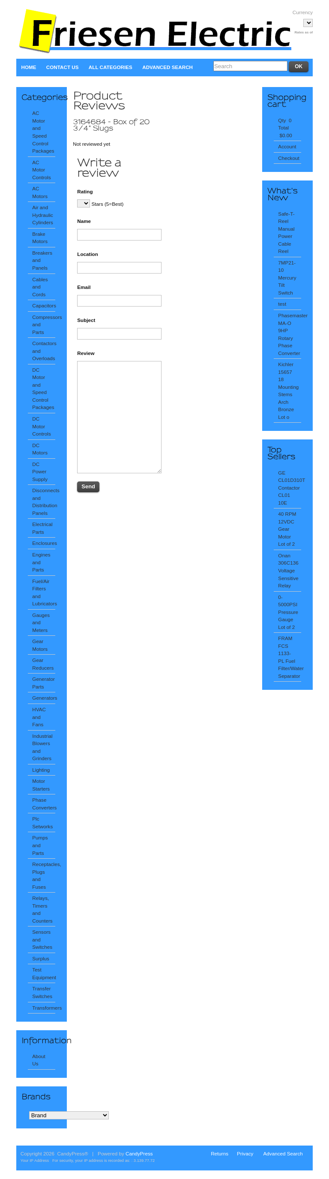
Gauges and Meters (41, 622)
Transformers (43, 1008)
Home (28, 67)
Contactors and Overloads (43, 350)
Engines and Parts (41, 562)
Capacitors (43, 305)
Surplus (40, 958)
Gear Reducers (43, 664)
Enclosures (43, 543)
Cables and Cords (40, 287)
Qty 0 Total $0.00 (285, 127)
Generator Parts (43, 682)
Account (287, 146)
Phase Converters (43, 803)
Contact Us (62, 67)
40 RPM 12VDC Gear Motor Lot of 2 (287, 529)
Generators (43, 698)
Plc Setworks (42, 822)
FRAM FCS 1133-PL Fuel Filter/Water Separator (289, 657)
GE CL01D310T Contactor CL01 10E (289, 487)
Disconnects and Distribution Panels (43, 501)
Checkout (288, 158)
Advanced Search (167, 67)
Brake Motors (40, 237)
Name (84, 221)
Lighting (41, 770)
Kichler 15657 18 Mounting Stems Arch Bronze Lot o (288, 390)
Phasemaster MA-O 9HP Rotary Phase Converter (289, 334)
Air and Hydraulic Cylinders (42, 215)
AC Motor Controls (41, 169)
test (282, 304)
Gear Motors (40, 645)
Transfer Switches (42, 992)
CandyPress (139, 1153)
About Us (38, 1060)
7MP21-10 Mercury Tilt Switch (287, 277)
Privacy (245, 1153)
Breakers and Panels (42, 260)
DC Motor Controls (41, 426)
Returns (219, 1153)
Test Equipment (43, 973)
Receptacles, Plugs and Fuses (43, 875)
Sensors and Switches (42, 939)
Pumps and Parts (40, 845)
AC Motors (40, 192)
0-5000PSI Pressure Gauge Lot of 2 (288, 612)
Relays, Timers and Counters (42, 909)
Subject (86, 320)
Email (83, 287)
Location (87, 254)
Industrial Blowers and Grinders (42, 747)
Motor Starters (41, 784)
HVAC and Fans (39, 717)
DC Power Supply (40, 471)
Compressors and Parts (43, 324)
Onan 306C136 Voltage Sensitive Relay (288, 570)
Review (85, 353)
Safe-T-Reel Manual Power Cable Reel (286, 232)
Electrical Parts (42, 528)
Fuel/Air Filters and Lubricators (43, 592)
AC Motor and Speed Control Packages (43, 131)
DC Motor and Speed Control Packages (43, 388)
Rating (85, 191)
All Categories (110, 67)
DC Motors (40, 449)
